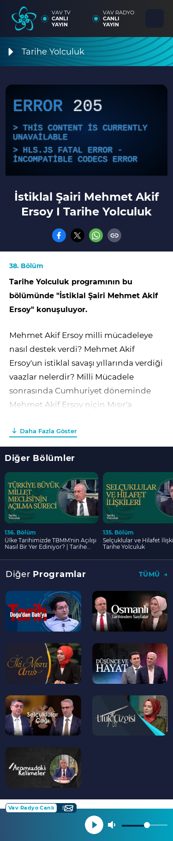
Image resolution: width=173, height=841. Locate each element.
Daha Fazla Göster (48, 431)
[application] (86, 130)
